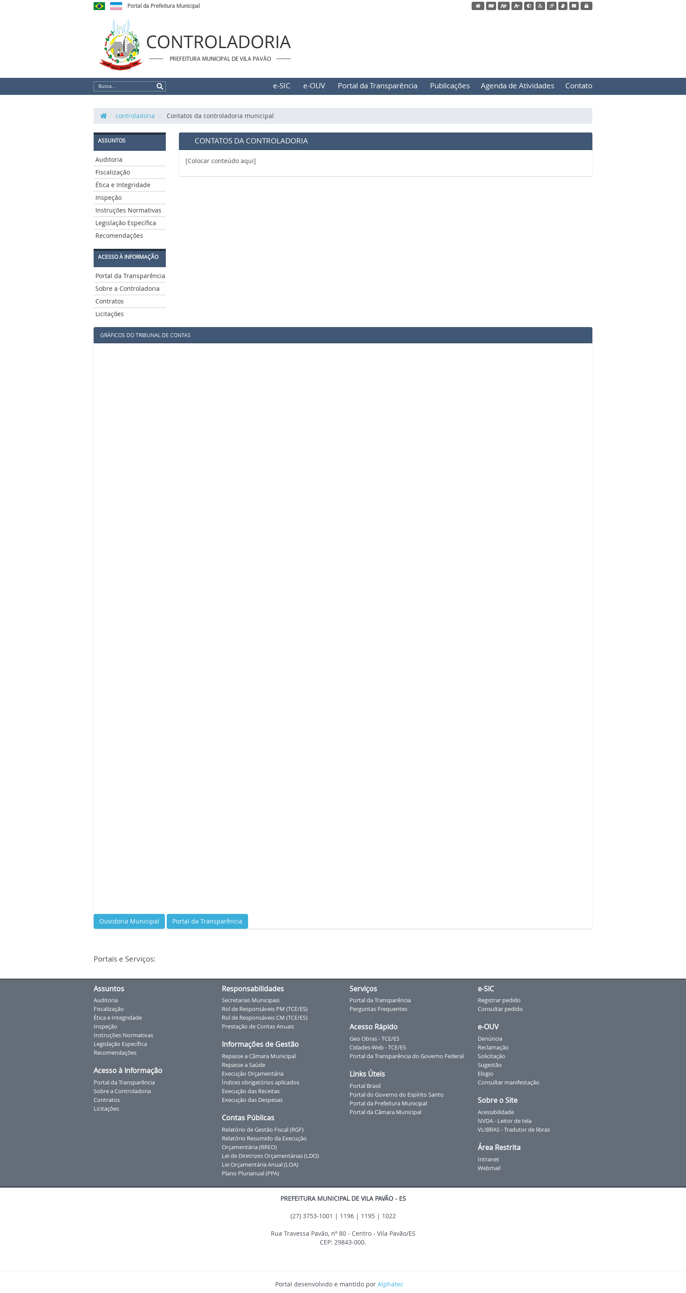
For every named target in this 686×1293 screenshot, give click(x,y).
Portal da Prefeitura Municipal (163, 5)
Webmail (489, 1168)
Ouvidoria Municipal (129, 921)
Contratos (109, 301)
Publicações (450, 85)
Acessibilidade (496, 1112)
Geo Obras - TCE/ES (374, 1038)
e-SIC (281, 85)
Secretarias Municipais (251, 1000)
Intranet (488, 1159)
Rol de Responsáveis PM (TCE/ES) (265, 1009)
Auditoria (108, 159)
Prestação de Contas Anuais (258, 1026)
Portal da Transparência (377, 85)
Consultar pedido (500, 1009)
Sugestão (490, 1065)
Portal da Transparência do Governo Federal (407, 1056)
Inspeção (108, 197)
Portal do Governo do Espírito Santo (397, 1094)
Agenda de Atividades (517, 85)
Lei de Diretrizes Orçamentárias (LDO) (270, 1156)
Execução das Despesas (252, 1100)
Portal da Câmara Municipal (385, 1112)
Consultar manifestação (508, 1082)
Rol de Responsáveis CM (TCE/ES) (265, 1017)
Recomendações (119, 235)
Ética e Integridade (122, 185)
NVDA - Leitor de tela (505, 1121)
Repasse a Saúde (243, 1065)
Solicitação (491, 1056)
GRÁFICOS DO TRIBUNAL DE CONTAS (145, 334)
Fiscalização (112, 172)
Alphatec (394, 1284)
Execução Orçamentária (253, 1073)
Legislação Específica (125, 223)
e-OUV (314, 85)
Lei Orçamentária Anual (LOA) (260, 1164)
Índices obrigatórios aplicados (260, 1082)
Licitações (109, 314)
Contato (578, 85)
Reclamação (493, 1047)
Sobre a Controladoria (127, 288)
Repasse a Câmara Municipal (259, 1056)
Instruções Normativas (128, 210)
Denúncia (490, 1038)
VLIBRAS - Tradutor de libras (514, 1129)
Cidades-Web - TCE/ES (378, 1047)
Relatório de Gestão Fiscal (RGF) (263, 1129)
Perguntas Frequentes (378, 1009)
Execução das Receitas (251, 1091)
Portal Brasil (365, 1086)
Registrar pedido (499, 1000)
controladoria (135, 116)
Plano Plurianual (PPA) (250, 1173)
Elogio (486, 1073)
